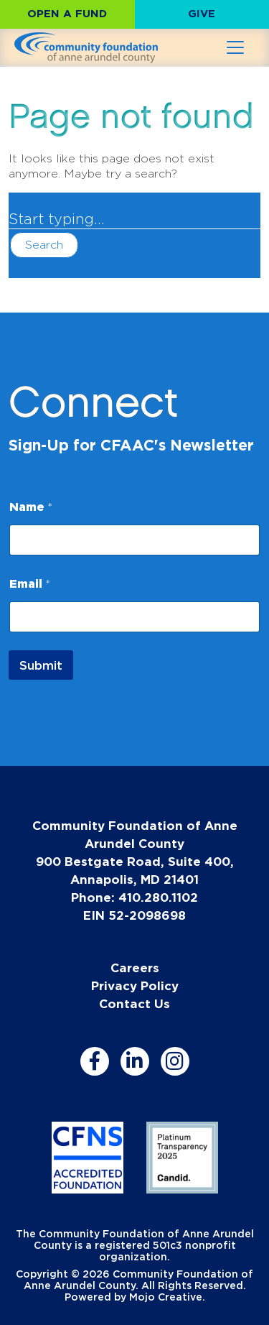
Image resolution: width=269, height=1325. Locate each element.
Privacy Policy (135, 985)
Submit (40, 665)
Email (29, 583)
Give (201, 13)
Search (44, 245)
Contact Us (134, 1003)
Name (30, 506)
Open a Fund (67, 13)
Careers (134, 967)
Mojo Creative (165, 1296)
